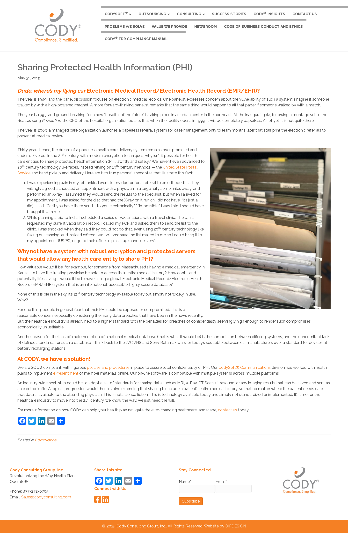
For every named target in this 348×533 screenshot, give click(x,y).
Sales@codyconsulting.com (46, 497)
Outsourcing (152, 14)
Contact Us (304, 14)
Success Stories (229, 14)
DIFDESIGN (235, 526)
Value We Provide (169, 26)
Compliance (45, 440)
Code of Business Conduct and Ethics (263, 26)
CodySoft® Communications (244, 367)
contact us (227, 410)
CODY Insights (269, 13)
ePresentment (65, 373)
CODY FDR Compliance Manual (136, 38)
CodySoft (116, 13)
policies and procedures (108, 367)
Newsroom (205, 26)
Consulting (189, 14)
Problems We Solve (125, 26)
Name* (197, 486)
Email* (234, 486)
